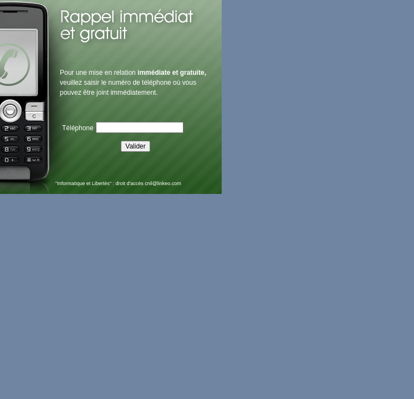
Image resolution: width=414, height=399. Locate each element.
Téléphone (78, 128)
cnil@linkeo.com (163, 183)
